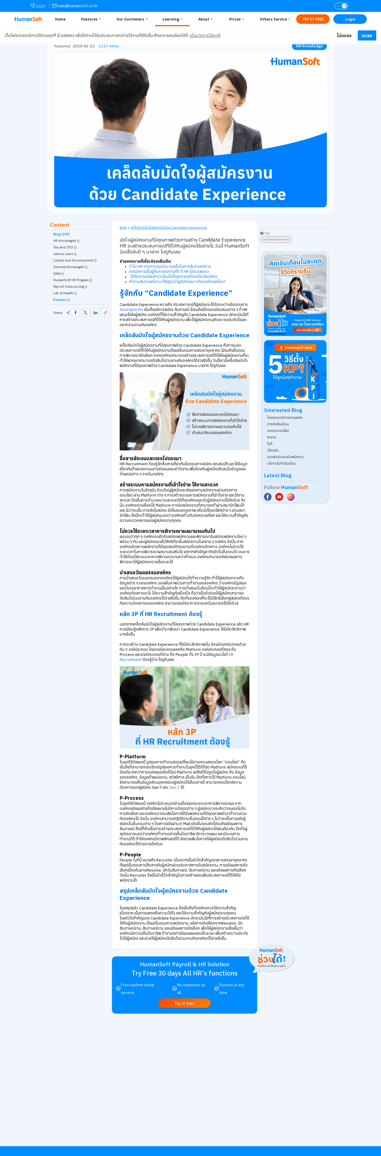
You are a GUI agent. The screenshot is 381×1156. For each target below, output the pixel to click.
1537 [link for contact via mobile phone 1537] (38, 6)
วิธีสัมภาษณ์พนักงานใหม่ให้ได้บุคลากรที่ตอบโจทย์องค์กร (173, 276)
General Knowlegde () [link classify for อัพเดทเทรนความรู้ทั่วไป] (70, 267)
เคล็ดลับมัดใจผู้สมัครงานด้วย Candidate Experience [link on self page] (169, 227)
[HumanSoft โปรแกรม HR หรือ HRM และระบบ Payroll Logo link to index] (28, 19)
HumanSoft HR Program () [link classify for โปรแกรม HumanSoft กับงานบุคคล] (72, 280)
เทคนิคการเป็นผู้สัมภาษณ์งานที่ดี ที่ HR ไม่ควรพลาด (169, 271)
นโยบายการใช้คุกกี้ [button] (205, 35)
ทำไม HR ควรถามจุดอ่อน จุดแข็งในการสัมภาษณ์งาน (170, 266)
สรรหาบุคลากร (131, 309)
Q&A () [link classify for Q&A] (58, 273)
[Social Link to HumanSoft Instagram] (291, 497)
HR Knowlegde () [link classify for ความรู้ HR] (66, 241)
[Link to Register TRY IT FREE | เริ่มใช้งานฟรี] (313, 19)
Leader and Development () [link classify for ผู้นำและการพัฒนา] (75, 260)
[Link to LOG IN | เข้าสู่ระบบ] (350, 19)
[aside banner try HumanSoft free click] (295, 295)
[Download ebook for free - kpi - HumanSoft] (295, 371)
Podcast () (61, 300)
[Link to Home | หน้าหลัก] (59, 19)
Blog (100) (61, 234)
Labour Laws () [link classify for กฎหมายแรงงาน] (64, 254)
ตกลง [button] (367, 35)
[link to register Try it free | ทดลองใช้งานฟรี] (185, 1003)
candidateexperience (276, 239)
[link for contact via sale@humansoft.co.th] (75, 5)
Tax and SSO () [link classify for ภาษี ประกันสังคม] (64, 247)
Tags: (267, 233)
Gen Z (174, 787)
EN (344, 5)
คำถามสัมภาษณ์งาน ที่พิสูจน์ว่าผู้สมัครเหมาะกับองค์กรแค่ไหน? (177, 281)
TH (338, 5)
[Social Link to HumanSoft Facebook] (268, 497)
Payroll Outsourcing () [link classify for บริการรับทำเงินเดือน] (70, 286)
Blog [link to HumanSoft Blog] (123, 227)
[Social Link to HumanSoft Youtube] (279, 497)
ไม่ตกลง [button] (344, 35)
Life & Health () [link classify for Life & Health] (65, 293)
